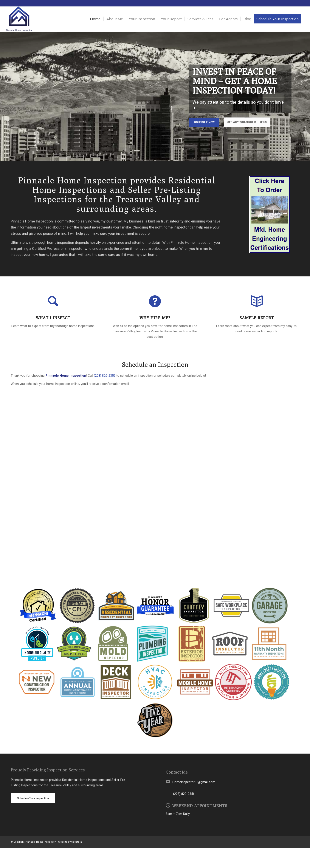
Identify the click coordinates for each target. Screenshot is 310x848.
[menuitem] (95, 19)
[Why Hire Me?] (155, 301)
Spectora (76, 842)
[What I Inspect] (53, 301)
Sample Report (257, 317)
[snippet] (269, 214)
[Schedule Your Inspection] (33, 798)
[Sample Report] (257, 301)
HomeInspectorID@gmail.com (193, 782)
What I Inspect (53, 317)
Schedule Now (204, 122)
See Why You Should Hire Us (247, 122)
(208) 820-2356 (104, 375)
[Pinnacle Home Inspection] (19, 19)
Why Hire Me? (155, 317)
